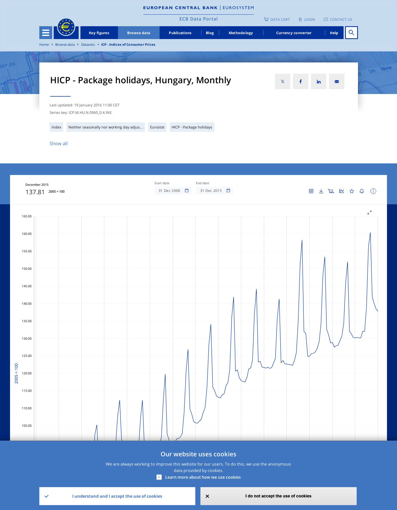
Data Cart (280, 19)
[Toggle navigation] (45, 32)
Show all (59, 143)
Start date (161, 183)
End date (202, 183)
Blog (210, 32)
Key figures (99, 32)
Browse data (138, 32)
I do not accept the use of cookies (278, 496)
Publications (180, 32)
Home (44, 44)
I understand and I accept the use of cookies (117, 496)
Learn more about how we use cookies (203, 477)
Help (334, 32)
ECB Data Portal (198, 19)
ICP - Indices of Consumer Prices (128, 44)
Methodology (241, 32)
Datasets (88, 44)
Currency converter (294, 32)
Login (309, 19)
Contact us (341, 19)
